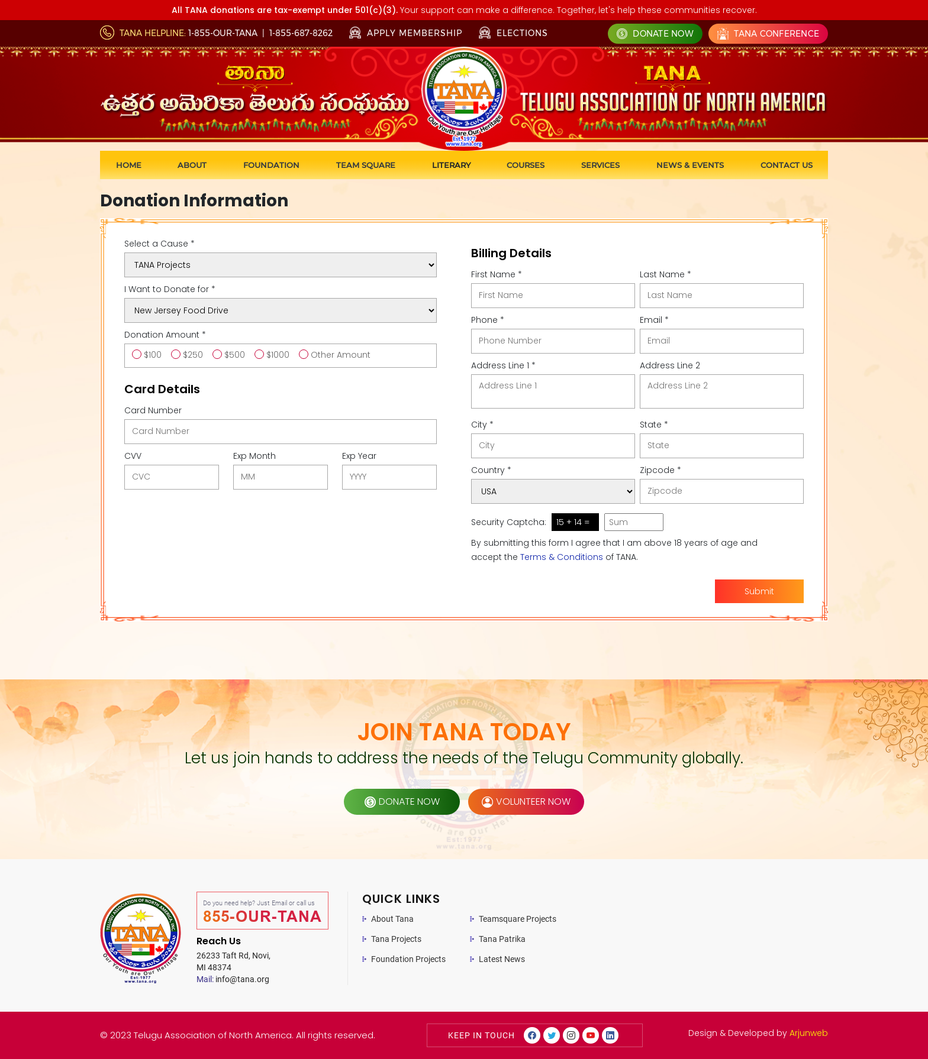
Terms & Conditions (561, 557)
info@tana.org (232, 979)
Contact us (787, 165)
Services (600, 165)
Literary (451, 165)
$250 (193, 354)
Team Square (365, 165)
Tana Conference (768, 34)
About (192, 165)
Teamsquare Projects (517, 919)
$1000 (277, 354)
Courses (525, 165)
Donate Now (655, 33)
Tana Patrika (502, 939)
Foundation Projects (408, 959)
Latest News (502, 959)
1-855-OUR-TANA (222, 33)
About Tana (392, 919)
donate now (402, 801)
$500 (234, 354)
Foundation (271, 165)
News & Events (690, 165)
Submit (759, 591)
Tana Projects (396, 939)
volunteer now (526, 801)
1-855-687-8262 (301, 33)
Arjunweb (809, 1033)
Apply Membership (405, 33)
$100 (153, 354)
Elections (513, 32)
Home (128, 165)
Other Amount (340, 354)
